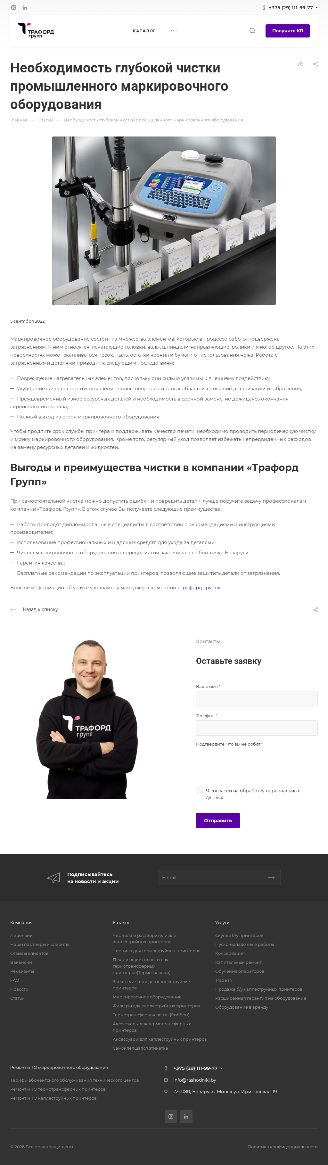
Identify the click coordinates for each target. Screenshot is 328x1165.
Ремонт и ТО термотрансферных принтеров (58, 1089)
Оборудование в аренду (241, 1007)
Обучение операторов (239, 971)
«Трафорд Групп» (198, 587)
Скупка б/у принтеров (239, 935)
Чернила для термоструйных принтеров (157, 950)
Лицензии (21, 935)
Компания (21, 922)
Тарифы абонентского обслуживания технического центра (74, 1080)
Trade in (223, 980)
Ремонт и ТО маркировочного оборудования (59, 1067)
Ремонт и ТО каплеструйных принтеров (53, 1098)
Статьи (17, 998)
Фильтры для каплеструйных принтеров (156, 1005)
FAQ (14, 980)
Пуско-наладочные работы (244, 944)
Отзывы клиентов (29, 953)
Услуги (222, 922)
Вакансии (21, 962)
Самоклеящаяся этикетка (140, 1048)
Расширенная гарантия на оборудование (260, 998)
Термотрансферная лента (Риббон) (151, 1014)
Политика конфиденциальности (283, 1146)
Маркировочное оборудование (147, 996)
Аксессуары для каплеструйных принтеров (160, 1039)
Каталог (121, 922)
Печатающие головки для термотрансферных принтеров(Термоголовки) (141, 966)
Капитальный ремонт (238, 962)
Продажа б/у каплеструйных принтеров (258, 989)
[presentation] (244, 761)
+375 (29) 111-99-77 (291, 7)
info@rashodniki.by (194, 1080)
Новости (19, 989)
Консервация (230, 953)
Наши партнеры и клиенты (39, 944)
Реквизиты (22, 971)
